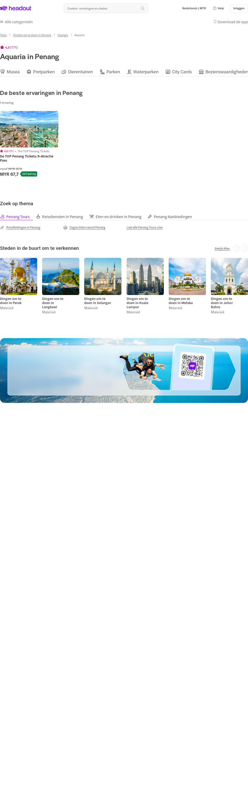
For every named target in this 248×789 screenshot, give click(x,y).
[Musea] (13, 71)
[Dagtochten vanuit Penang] (84, 227)
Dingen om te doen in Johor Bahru (222, 303)
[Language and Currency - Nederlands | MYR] (194, 8)
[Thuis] (3, 35)
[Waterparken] (146, 71)
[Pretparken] (44, 71)
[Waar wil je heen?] (106, 8)
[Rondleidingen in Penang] (20, 227)
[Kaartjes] (63, 35)
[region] (124, 71)
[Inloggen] (239, 8)
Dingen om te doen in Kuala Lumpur (137, 303)
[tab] (18, 216)
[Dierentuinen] (80, 71)
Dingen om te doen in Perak (10, 301)
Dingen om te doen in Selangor (97, 301)
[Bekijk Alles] (222, 248)
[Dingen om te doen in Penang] (32, 35)
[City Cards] (182, 71)
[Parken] (113, 71)
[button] (218, 8)
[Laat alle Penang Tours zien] (145, 227)
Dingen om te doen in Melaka (181, 301)
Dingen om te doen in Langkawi (52, 303)
